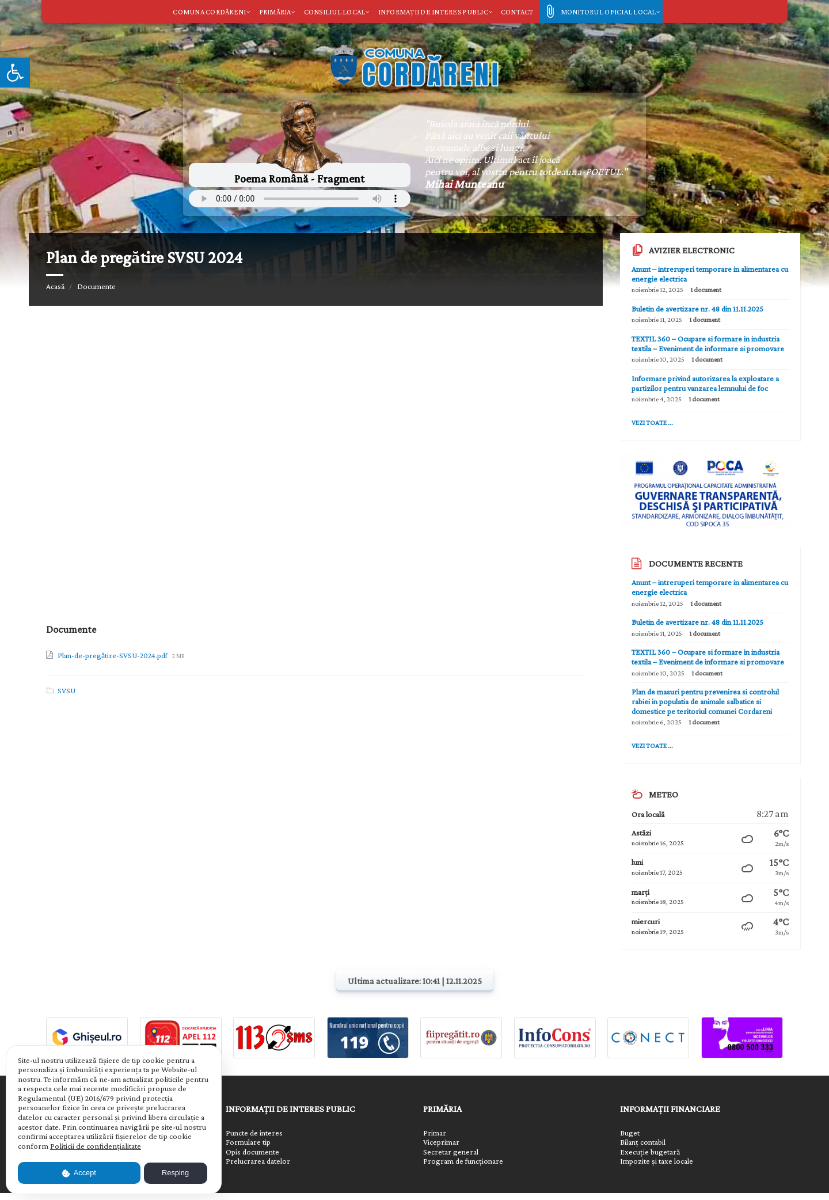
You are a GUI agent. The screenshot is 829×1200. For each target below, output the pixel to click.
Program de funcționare (463, 1160)
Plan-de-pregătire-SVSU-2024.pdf (113, 655)
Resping (175, 1172)
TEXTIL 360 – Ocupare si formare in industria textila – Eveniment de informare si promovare (708, 343)
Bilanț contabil (643, 1142)
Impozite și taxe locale (656, 1160)
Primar (434, 1133)
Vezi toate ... (652, 423)
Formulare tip (248, 1142)
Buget (630, 1133)
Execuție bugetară (650, 1151)
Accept (79, 1172)
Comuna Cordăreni (209, 11)
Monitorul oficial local (608, 11)
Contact (517, 11)
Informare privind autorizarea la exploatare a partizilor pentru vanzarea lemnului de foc (705, 383)
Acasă (55, 286)
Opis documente (252, 1151)
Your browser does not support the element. (299, 198)
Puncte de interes (254, 1133)
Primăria (275, 11)
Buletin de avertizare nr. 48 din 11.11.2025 (697, 308)
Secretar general (450, 1151)
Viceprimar (441, 1142)
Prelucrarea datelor (258, 1160)
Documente (96, 286)
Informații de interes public (433, 11)
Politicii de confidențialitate (95, 1145)
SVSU (66, 690)
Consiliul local (335, 11)
